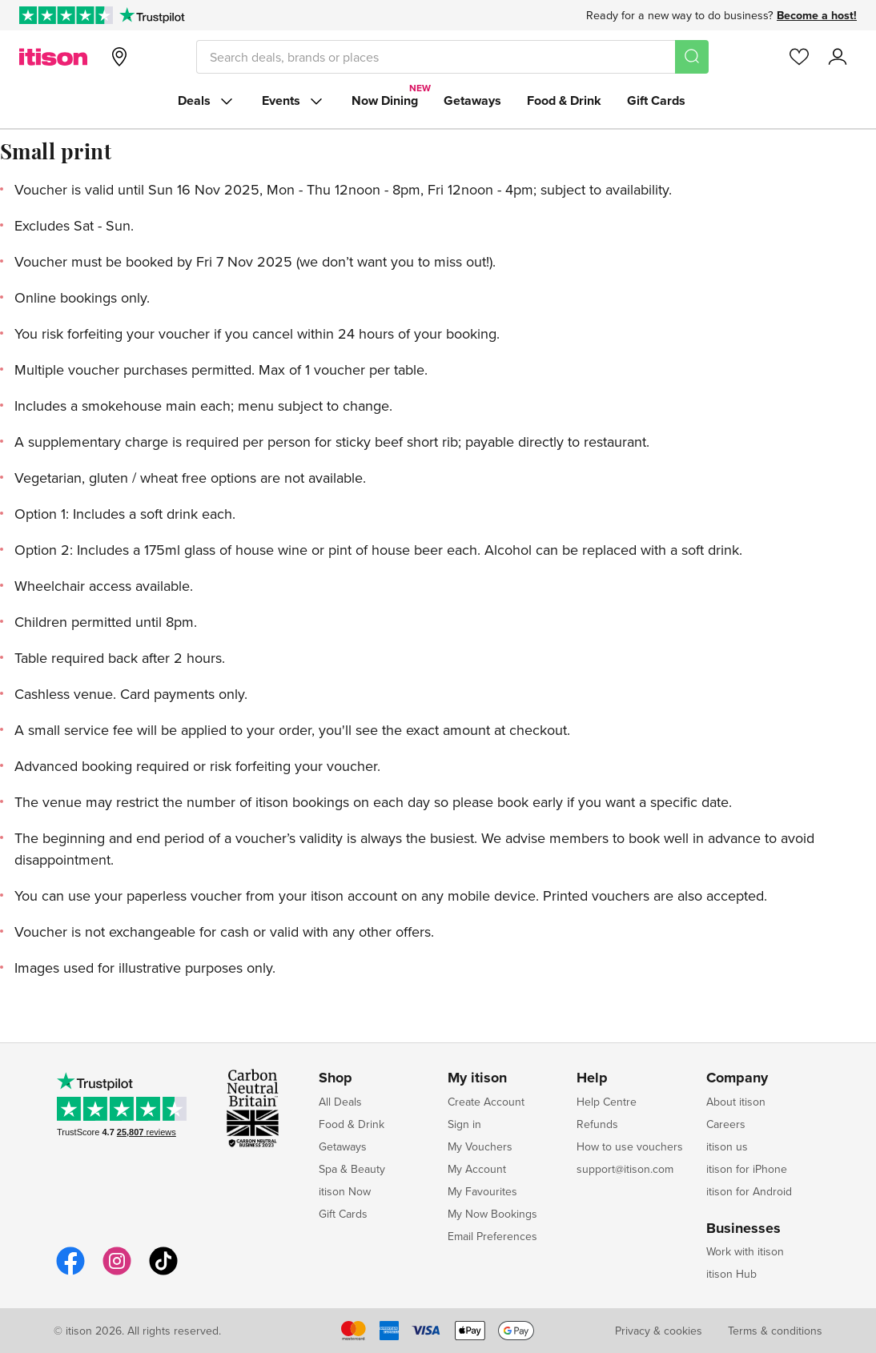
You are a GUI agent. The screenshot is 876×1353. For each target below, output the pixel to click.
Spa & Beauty (352, 1169)
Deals (207, 100)
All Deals (340, 1102)
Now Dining (385, 100)
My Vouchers (480, 1146)
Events (294, 100)
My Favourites (482, 1191)
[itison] (53, 57)
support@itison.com (625, 1169)
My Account (477, 1169)
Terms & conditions (775, 1331)
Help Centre (607, 1102)
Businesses (743, 1229)
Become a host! (817, 15)
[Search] (692, 57)
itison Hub (731, 1274)
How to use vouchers (630, 1146)
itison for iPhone (746, 1169)
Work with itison (745, 1251)
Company (737, 1078)
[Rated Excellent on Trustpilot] (66, 15)
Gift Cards (656, 100)
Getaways (472, 100)
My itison (477, 1078)
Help (592, 1078)
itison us (727, 1146)
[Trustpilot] (151, 15)
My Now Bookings (492, 1214)
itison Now (345, 1191)
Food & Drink (564, 100)
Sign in (464, 1124)
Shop (335, 1078)
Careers (725, 1124)
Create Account (486, 1102)
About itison (735, 1102)
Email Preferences (492, 1236)
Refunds (597, 1124)
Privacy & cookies (658, 1331)
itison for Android (749, 1191)
